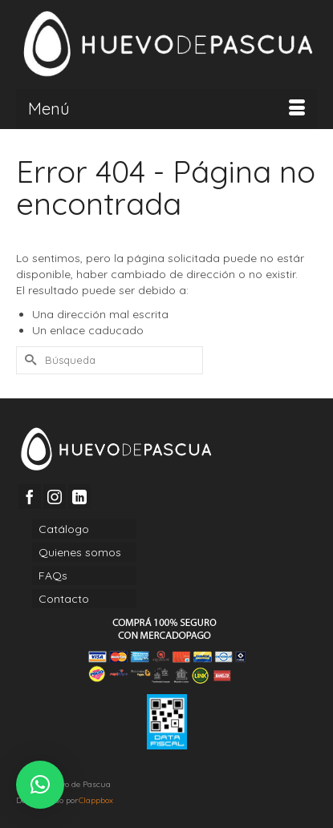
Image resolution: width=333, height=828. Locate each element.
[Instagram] (54, 496)
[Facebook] (29, 496)
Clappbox (96, 800)
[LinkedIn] (79, 496)
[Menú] (166, 109)
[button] (40, 785)
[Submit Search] (28, 360)
